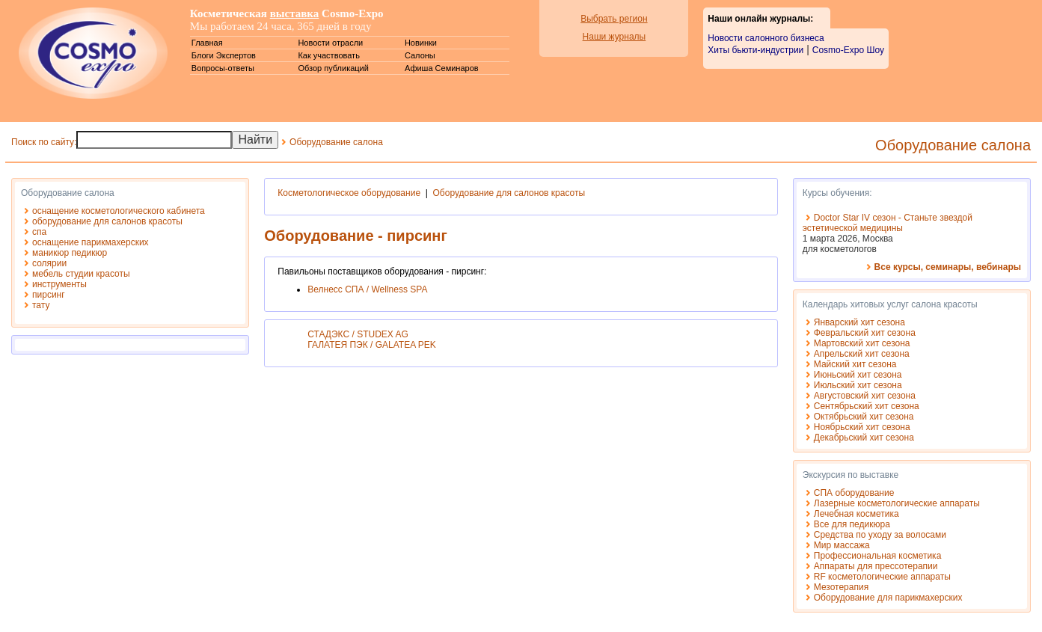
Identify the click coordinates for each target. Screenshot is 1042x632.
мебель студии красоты (81, 274)
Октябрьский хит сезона (864, 416)
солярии (49, 263)
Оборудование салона (336, 142)
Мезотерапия (841, 587)
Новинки (421, 42)
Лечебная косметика (856, 514)
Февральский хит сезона (865, 333)
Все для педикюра (852, 524)
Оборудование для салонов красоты (509, 193)
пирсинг (48, 294)
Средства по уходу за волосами (880, 535)
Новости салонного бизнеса (766, 38)
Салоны (420, 55)
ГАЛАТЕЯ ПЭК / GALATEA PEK (371, 345)
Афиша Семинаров (442, 68)
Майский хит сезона (855, 364)
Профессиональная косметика (878, 555)
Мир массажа (842, 545)
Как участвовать (328, 55)
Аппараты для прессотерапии (876, 566)
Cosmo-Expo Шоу (848, 50)
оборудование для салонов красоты (107, 221)
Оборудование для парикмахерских (888, 597)
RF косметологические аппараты (882, 576)
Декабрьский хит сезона (864, 437)
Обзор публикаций (333, 68)
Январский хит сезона (859, 322)
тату (40, 305)
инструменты (59, 284)
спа (39, 232)
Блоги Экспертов (223, 55)
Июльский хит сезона (858, 385)
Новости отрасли (330, 42)
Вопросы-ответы (222, 68)
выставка (294, 13)
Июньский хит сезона (858, 374)
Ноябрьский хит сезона (862, 427)
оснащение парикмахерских (90, 242)
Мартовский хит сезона (862, 343)
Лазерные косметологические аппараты (897, 503)
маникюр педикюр (69, 253)
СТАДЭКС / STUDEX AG (357, 334)
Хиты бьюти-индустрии (755, 50)
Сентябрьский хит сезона (866, 406)
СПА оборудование (854, 493)
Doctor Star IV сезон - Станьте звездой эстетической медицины (887, 222)
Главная (207, 42)
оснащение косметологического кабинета (118, 211)
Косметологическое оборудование (349, 193)
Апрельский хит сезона (862, 354)
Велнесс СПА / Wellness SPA (367, 289)
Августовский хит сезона (865, 395)
